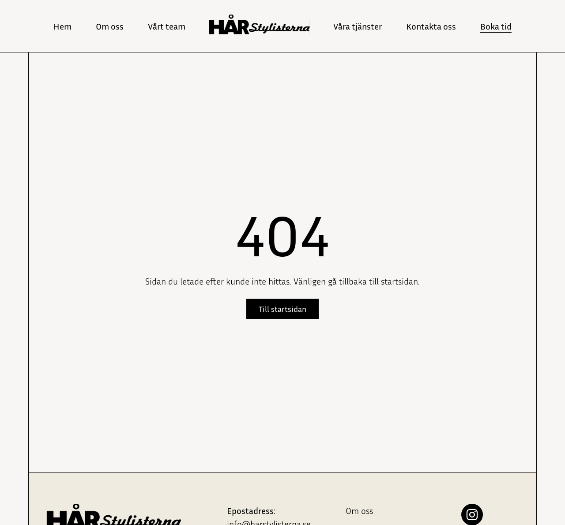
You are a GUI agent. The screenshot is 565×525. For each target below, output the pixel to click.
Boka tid (496, 26)
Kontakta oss (431, 26)
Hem (62, 26)
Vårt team (166, 26)
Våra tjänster (357, 26)
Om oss (110, 26)
